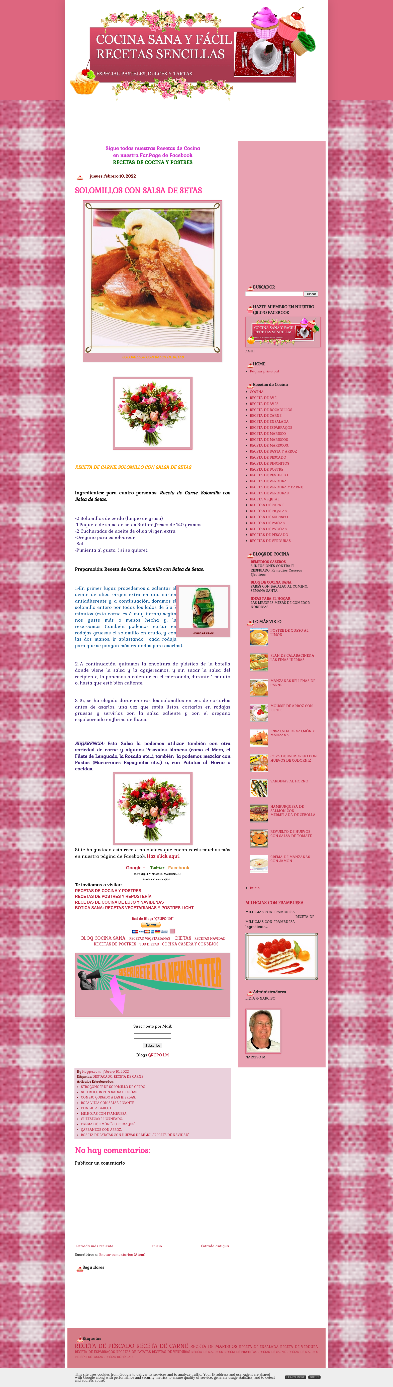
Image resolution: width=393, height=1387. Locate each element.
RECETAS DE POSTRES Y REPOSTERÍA (113, 896)
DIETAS (183, 938)
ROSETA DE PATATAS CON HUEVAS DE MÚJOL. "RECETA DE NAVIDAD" (135, 1135)
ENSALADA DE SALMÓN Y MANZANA (292, 733)
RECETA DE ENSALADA (269, 421)
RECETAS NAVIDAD (210, 938)
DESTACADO (102, 1077)
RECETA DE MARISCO (268, 433)
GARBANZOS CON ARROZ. (101, 1130)
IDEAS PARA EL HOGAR (270, 598)
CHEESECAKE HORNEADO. (102, 1119)
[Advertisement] (196, 121)
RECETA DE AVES (264, 403)
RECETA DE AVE (263, 397)
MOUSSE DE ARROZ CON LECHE (291, 708)
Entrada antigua (215, 1246)
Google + (136, 867)
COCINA (257, 391)
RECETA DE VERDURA (268, 481)
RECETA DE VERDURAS (269, 493)
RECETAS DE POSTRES (115, 944)
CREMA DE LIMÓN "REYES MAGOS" (108, 1124)
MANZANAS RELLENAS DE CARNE (292, 682)
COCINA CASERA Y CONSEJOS (190, 944)
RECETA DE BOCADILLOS (271, 409)
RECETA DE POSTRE (266, 469)
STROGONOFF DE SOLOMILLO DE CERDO (113, 1087)
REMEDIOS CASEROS (268, 562)
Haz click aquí (163, 856)
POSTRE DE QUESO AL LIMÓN (289, 632)
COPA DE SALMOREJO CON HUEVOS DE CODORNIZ (293, 758)
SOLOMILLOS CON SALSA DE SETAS (109, 1092)
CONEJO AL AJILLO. (96, 1108)
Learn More (295, 1377)
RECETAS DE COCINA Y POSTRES (152, 162)
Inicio (157, 1246)
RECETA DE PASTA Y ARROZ (273, 451)
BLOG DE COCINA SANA (271, 582)
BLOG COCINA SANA (103, 938)
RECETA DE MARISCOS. (269, 445)
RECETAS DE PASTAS (267, 523)
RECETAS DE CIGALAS (268, 511)
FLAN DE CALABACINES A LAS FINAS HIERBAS (292, 657)
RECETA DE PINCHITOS (269, 463)
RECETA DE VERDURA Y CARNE (276, 487)
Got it (314, 1377)
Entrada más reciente (94, 1246)
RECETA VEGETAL (264, 499)
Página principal (264, 371)
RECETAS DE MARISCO (269, 517)
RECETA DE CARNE (128, 1077)
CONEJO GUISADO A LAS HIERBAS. (108, 1097)
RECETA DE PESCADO (268, 457)
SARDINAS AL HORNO (289, 781)
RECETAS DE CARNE (266, 505)
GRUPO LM (158, 1055)
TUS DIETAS (149, 944)
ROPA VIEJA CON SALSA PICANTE (107, 1103)
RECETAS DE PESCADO (269, 534)
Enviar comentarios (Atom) (122, 1254)
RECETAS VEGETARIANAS (149, 938)
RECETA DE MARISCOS (269, 439)
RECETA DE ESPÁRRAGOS (271, 427)
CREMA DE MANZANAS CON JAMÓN (290, 859)
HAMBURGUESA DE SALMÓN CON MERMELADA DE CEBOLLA (293, 810)
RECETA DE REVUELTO (269, 475)
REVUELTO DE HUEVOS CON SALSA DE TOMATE (291, 833)
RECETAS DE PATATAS (268, 529)
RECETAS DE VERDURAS (270, 540)
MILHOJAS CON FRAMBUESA (104, 1114)
